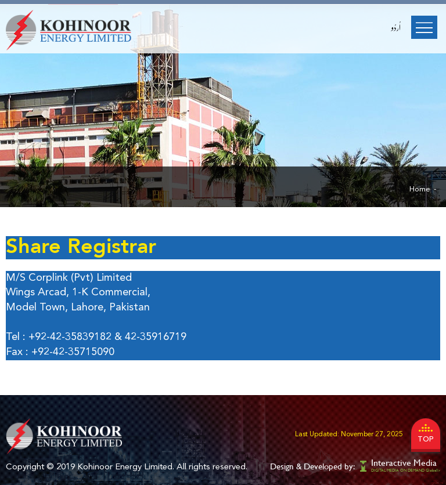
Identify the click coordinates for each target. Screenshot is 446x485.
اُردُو (396, 28)
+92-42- (49, 352)
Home (419, 189)
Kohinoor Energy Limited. (125, 467)
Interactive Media (404, 462)
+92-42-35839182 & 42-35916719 (107, 337)
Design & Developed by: (312, 466)
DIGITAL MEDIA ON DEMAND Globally (405, 470)
